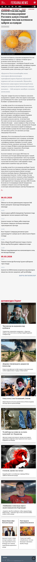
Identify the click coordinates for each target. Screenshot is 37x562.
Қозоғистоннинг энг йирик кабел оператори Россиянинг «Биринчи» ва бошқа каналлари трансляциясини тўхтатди (15, 223)
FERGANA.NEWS (19, 2)
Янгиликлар (5, 9)
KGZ (5, 6)
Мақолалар (16, 9)
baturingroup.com (17, 560)
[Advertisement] (18, 288)
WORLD (19, 6)
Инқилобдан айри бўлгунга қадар (8, 521)
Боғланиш (5, 557)
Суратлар (31, 9)
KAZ (2, 6)
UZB (16, 6)
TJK (9, 6)
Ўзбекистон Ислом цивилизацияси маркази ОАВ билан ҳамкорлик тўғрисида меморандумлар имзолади (16, 205)
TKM (12, 6)
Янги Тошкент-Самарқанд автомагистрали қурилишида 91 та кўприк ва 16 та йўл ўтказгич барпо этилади (18, 234)
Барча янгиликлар (27, 275)
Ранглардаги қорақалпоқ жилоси (27, 521)
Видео (24, 9)
